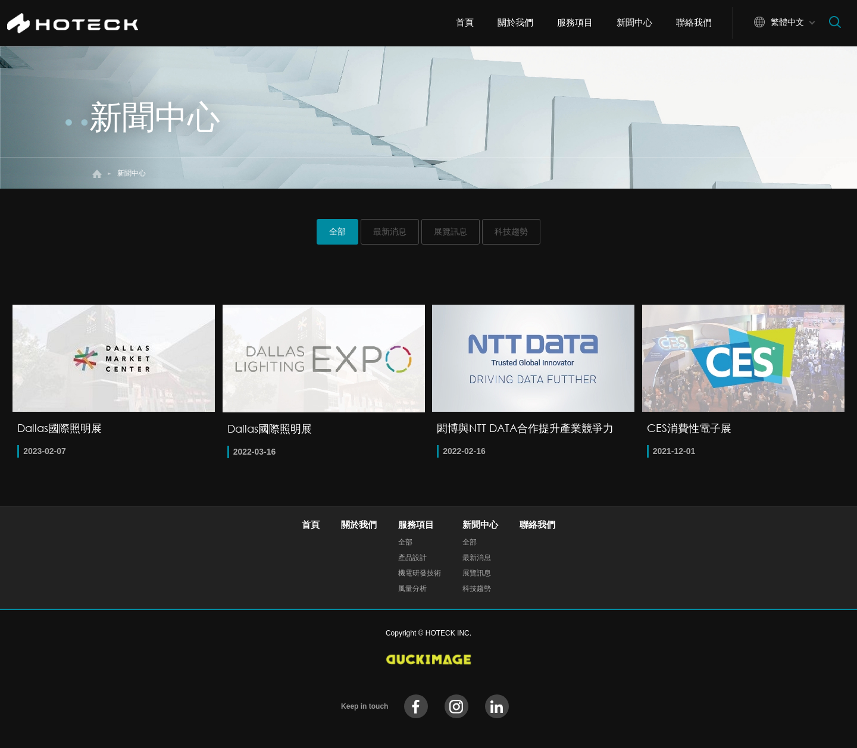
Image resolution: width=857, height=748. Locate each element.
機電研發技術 (419, 573)
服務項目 (575, 22)
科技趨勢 (511, 231)
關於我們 (515, 22)
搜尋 (835, 22)
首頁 (465, 22)
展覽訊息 (450, 231)
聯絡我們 (694, 22)
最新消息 (389, 231)
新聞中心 (634, 22)
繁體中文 (787, 22)
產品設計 (412, 557)
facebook (416, 706)
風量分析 (412, 588)
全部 (337, 231)
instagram (456, 706)
